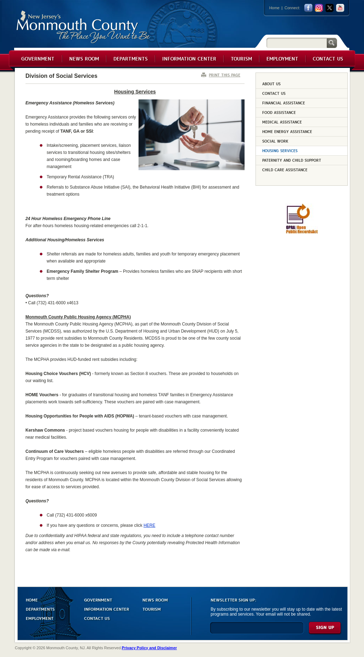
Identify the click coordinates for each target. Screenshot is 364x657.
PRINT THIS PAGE (224, 75)
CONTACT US (97, 618)
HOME (32, 600)
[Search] (296, 43)
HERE (149, 525)
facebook (308, 8)
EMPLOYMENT (39, 618)
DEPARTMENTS (40, 609)
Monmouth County (84, 27)
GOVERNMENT (98, 600)
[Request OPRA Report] (301, 232)
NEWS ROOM (155, 600)
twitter (329, 8)
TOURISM (151, 609)
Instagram (319, 8)
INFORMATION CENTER (106, 609)
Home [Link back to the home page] (274, 8)
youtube (340, 8)
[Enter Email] (257, 631)
